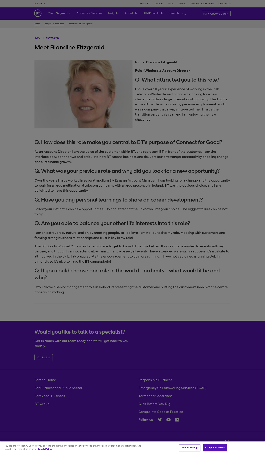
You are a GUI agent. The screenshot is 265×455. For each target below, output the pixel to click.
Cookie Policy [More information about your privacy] (45, 449)
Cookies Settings (190, 448)
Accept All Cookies (215, 448)
